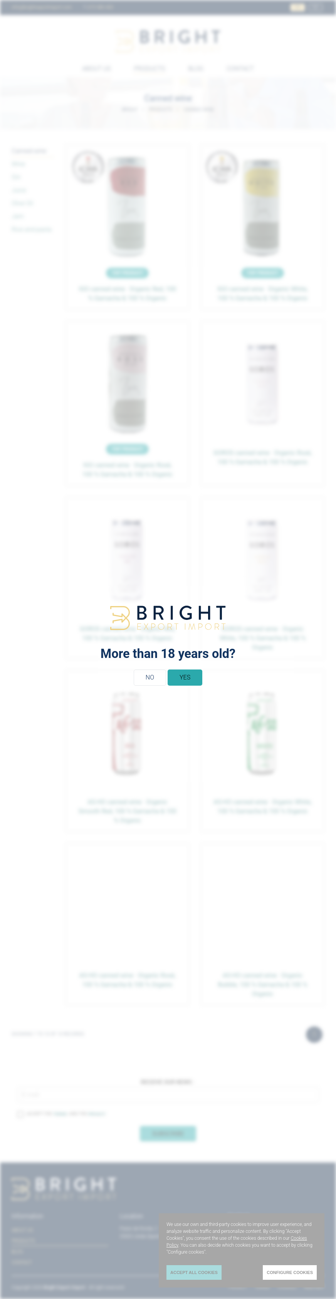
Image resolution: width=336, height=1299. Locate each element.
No (150, 677)
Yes (185, 677)
